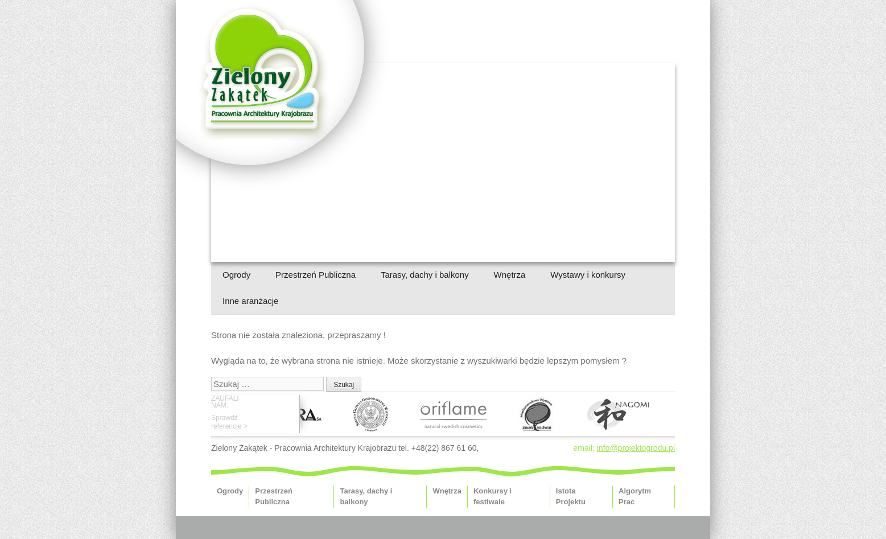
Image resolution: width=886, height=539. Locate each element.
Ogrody (236, 274)
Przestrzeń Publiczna (315, 274)
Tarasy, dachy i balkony (425, 274)
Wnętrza (510, 274)
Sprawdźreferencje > (229, 422)
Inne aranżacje (250, 301)
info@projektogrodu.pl (636, 447)
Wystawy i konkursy (587, 274)
